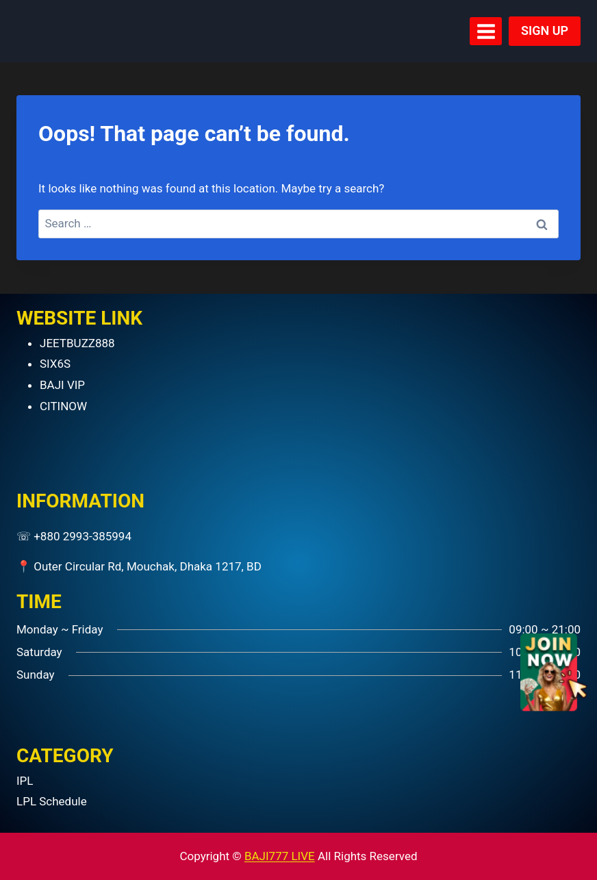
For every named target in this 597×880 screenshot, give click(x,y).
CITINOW (63, 406)
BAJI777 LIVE (279, 856)
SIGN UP (544, 30)
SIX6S (55, 363)
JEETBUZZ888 (77, 343)
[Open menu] (486, 31)
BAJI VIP (62, 385)
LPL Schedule (51, 801)
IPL (25, 781)
